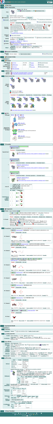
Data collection (6, 341)
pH (39, 337)
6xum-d (12, 103)
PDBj (12, 114)
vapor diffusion (27, 337)
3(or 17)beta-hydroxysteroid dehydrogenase (33, 27)
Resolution (13, 352)
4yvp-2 (18, 97)
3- (11, 393)
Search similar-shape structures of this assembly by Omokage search (31, 153)
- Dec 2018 (21, 135)
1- (11, 390)
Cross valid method (30, 373)
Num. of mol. (21, 218)
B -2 (19, 388)
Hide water (23, 310)
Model (13, 190)
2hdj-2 (24, 103)
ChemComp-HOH (31, 310)
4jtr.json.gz (14, 66)
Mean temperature (14, 343)
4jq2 (30, 78)
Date (34, 347)
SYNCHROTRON (29, 37)
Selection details (42, 376)
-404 (18, 259)
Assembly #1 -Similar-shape (14, 95)
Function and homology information (44, 21)
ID (10, 190)
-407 (13, 298)
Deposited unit (29, 95)
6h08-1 (18, 103)
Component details (20, 150)
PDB (22, 9)
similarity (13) (21, 118)
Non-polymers (17, 228)
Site (26, 344)
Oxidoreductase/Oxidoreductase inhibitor (19, 19)
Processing (6, 358)
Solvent (33, 396)
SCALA (13, 367)
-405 (23, 259)
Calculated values (40, 162)
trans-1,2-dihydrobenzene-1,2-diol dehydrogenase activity (35, 26)
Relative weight (23, 350)
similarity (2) (20, 125)
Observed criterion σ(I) (23, 354)
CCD (30, 347)
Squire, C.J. (25, 40)
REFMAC (14, 364)
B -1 (15, 388)
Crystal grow (7, 338)
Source (12, 344)
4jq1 (23, 78)
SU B (50, 371)
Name (14, 359)
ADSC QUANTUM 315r (18, 347)
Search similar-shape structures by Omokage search (21, 110)
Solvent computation (7, 385)
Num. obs (31, 352)
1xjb (17, 78)
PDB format (41, 64)
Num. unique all (33, 355)
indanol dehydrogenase (15, 24)
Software (8, 363)
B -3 (24, 388)
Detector (8, 347)
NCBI (22, 114)
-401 (13, 230)
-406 (13, 285)
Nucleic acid (23, 396)
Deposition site (26, 46)
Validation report (6, 71)
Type (33, 47)
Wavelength (13, 346)
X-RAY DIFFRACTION (16, 37)
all (19, 381)
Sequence (17, 216)
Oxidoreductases (28, 224)
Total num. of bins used (26, 401)
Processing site (36, 46)
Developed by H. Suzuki (26, 415)
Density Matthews (14, 335)
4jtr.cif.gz (13, 62)
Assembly (5, 144)
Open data (5, 5)
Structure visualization (24, 11)
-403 (13, 259)
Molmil (44, 53)
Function (12, 22)
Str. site (24, 232)
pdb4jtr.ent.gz (14, 64)
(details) (34, 110)
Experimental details (7, 326)
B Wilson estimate (43, 354)
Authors (7, 40)
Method (12, 331)
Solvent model (44, 384)
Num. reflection (28, 376)
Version (19, 359)
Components (6, 209)
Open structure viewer (25, 54)
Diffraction (7, 343)
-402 (13, 244)
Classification (25, 359)
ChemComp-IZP (19, 272)
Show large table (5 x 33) (17, 399)
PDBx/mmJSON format (43, 66)
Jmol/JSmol (49, 53)
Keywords (6, 19)
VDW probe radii (34, 384)
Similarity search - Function (16, 33)
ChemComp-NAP (24, 244)
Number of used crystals (33, 331)
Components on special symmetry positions (5, 198)
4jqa (11, 84)
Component (27, 22)
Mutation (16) (42, 216)
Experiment (5, 329)
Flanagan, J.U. (19, 40)
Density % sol (27, 335)
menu (50, 2)
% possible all (43, 355)
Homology (49, 95)
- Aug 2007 (21, 116)
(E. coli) (23, 222)
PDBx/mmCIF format (43, 62)
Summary (12, 150)
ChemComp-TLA (19, 297)
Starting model (20, 370)
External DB (18, 232)
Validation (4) (49, 216)
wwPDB (17, 114)
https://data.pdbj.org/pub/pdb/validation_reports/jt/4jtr (22, 72)
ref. (20, 91)
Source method (13, 219)
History (7, 47)
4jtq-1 (24, 97)
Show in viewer (15, 148)
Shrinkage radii (23, 384)
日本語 (51, 1)
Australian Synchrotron (34, 344)
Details (30, 17)
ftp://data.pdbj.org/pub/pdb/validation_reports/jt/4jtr (21, 73)
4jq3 (36, 78)
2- (11, 391)
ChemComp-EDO (14, 260)
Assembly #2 (21, 95)
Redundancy (32, 354)
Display (31, 62)
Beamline (44, 344)
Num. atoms (13, 397)
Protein (10, 211)
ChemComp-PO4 (19, 285)
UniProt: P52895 (19, 224)
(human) (15, 35)
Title (8, 15)
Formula (44, 240)
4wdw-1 (37, 97)
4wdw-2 (12, 97)
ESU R (44, 373)
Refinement (7, 376)
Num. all (23, 352)
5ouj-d (30, 97)
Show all (12, 49)
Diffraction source (7, 345)
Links (5, 113)
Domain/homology (20, 22)
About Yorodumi (7, 411)
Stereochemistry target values (28, 374)
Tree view (32, 66)
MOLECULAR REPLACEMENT (43, 37)
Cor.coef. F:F (31, 371)
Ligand (29, 396)
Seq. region (23, 216)
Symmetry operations (30, 162)
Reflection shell (6, 355)
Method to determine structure (17, 369)
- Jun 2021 (21, 129)
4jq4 (42, 78)
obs (19, 382)
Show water (15, 310)
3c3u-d (43, 97)
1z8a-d (30, 103)
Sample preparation (8, 333)
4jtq (11, 78)
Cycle (12, 395)
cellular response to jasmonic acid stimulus (33, 28)
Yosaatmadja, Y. (13, 40)
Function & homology (37, 95)
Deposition (13, 46)
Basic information (7, 7)
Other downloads (15, 68)
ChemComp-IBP (19, 230)
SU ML (21, 373)
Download (6, 60)
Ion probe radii (14, 384)
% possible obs (41, 352)
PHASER (14, 362)
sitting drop (35, 337)
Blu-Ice (13, 361)
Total (37, 396)
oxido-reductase (32, 19)
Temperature (13, 337)
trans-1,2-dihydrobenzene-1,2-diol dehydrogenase (32, 24)
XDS (13, 366)
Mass (11, 218)
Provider (24, 47)
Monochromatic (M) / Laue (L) (32, 349)
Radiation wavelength (7, 351)
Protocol (12, 349)
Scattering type (44, 349)
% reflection (35, 376)
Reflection (7, 353)
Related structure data (7, 76)
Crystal (8, 335)
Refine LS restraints (7, 400)
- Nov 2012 (21, 123)
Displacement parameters (7, 390)
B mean (13, 386)
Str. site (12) (35, 216)
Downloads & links (38, 11)
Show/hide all (5, 59)
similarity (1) (20, 138)
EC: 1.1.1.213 (19, 225)
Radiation (7, 349)
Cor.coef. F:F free (42, 371)
